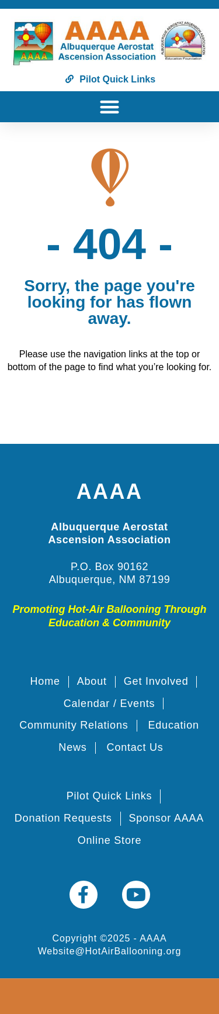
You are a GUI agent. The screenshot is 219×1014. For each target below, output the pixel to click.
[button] (109, 106)
